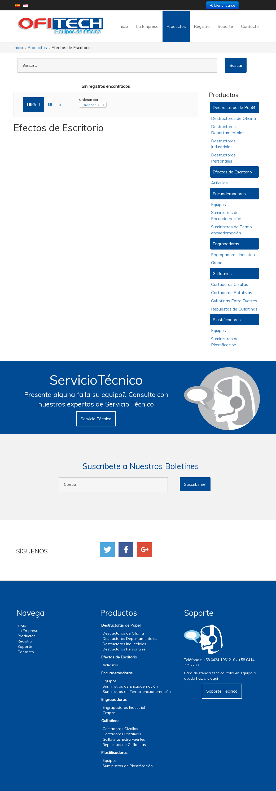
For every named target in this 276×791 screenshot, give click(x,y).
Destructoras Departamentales (130, 638)
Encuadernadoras (229, 193)
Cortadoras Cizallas (229, 284)
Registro (202, 26)
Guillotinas (222, 273)
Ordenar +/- (91, 105)
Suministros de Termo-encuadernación (137, 691)
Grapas (218, 262)
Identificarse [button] (222, 5)
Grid (33, 104)
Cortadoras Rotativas (231, 292)
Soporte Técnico (222, 691)
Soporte (225, 26)
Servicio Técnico (96, 418)
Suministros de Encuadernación (130, 686)
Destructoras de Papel (234, 107)
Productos (176, 26)
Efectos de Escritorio (232, 171)
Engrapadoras (226, 243)
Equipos (218, 204)
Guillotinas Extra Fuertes (234, 300)
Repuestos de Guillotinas (234, 309)
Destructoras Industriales (124, 643)
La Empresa (147, 26)
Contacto (250, 26)
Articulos (219, 182)
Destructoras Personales (124, 649)
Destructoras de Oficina (233, 118)
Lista (55, 104)
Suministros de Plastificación (128, 765)
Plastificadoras (227, 319)
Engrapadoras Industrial (233, 254)
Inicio (123, 26)
